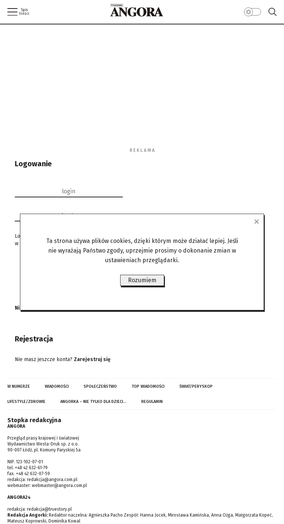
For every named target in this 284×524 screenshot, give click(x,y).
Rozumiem (142, 280)
